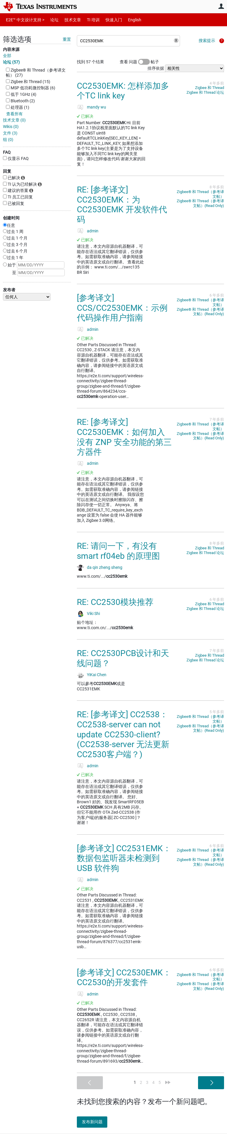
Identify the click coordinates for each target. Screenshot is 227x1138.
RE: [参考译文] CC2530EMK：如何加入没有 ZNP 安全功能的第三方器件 (124, 437)
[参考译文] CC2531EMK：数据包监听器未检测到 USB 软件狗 (124, 858)
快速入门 (108, 19)
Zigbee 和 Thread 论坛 (205, 92)
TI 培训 (88, 19)
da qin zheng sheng (104, 567)
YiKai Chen (96, 674)
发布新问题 (96, 1121)
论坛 (51, 19)
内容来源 (11, 49)
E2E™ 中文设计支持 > (23, 19)
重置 (67, 39)
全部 (7, 55)
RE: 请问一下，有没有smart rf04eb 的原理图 (118, 551)
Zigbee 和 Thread (209, 87)
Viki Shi (93, 613)
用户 (221, 6)
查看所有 (14, 113)
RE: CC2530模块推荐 (115, 602)
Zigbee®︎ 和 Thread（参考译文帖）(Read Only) (200, 203)
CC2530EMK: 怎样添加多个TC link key (123, 91)
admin (92, 231)
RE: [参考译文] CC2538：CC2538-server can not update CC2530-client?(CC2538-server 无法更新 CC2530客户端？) (123, 734)
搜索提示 (207, 40)
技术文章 (68, 19)
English (127, 19)
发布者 (9, 289)
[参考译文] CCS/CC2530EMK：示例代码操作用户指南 (122, 308)
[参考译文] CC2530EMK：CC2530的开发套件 (124, 978)
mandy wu (96, 107)
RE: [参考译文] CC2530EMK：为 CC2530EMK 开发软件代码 (122, 204)
